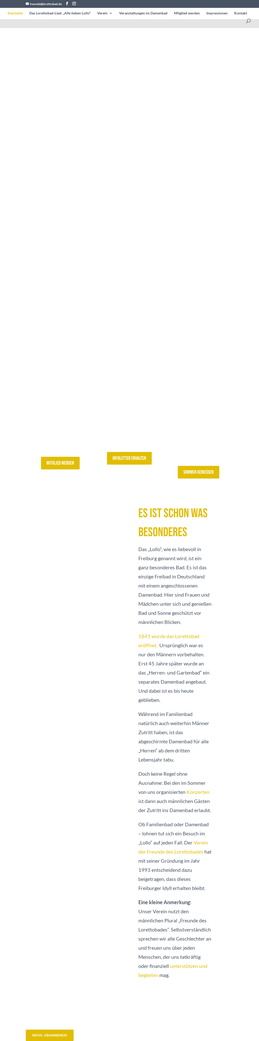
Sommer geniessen (198, 472)
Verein (102, 13)
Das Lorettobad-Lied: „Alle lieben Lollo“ (60, 13)
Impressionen (217, 13)
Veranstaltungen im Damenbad (143, 13)
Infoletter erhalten (129, 458)
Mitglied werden (187, 13)
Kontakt (240, 13)
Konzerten (197, 792)
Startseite (15, 13)
